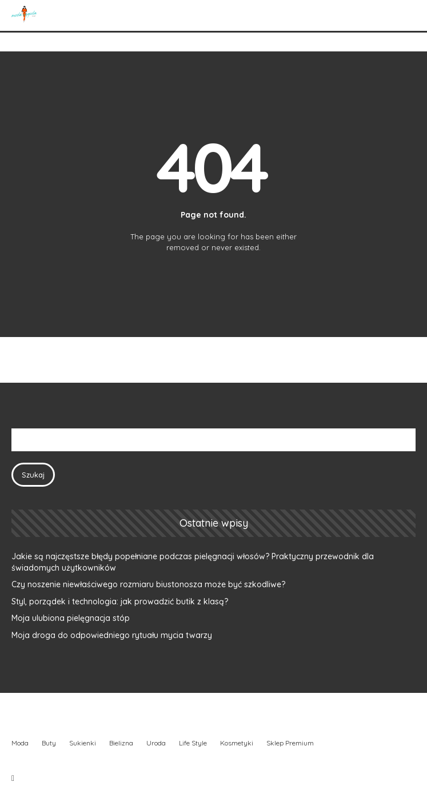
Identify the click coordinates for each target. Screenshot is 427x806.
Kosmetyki (236, 743)
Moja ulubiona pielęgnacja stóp (70, 618)
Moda (20, 743)
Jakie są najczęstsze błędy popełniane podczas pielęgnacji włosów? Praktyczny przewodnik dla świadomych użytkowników (192, 562)
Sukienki (82, 743)
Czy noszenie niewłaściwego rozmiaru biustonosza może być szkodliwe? (148, 584)
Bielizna (121, 743)
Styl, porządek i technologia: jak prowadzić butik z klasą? (119, 601)
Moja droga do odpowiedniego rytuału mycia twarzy (111, 635)
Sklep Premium (290, 743)
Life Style (193, 743)
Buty (49, 743)
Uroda (156, 743)
